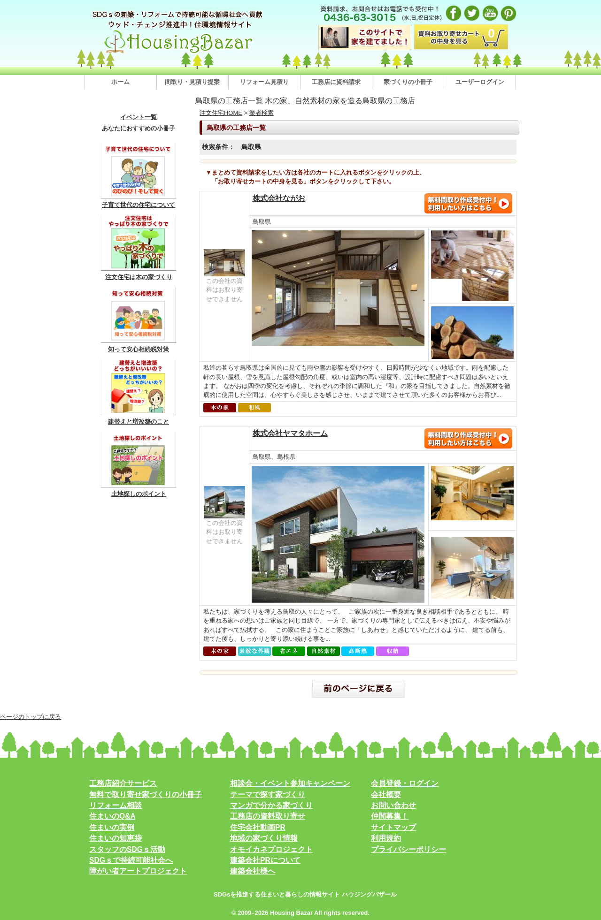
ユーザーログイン (479, 81)
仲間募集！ (389, 816)
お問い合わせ (393, 805)
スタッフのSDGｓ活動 (127, 849)
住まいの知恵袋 (115, 838)
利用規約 (386, 838)
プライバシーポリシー (408, 849)
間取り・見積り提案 (192, 81)
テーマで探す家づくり (267, 794)
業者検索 (261, 112)
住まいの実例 (111, 827)
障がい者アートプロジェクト (138, 871)
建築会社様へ (252, 871)
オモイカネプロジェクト (271, 849)
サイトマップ (393, 827)
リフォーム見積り (264, 81)
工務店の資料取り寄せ (267, 816)
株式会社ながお (279, 198)
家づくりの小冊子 (408, 81)
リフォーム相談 (115, 805)
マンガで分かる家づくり (271, 805)
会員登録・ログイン (405, 783)
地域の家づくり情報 (264, 838)
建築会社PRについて (265, 860)
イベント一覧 (138, 117)
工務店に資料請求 (336, 81)
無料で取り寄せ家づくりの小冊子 (145, 794)
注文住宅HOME (221, 112)
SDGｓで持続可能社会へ (131, 860)
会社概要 (386, 794)
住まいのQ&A (112, 816)
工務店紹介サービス (123, 783)
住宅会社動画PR (257, 827)
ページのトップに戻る (30, 716)
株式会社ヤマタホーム (290, 433)
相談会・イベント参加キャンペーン (290, 783)
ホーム (120, 81)
